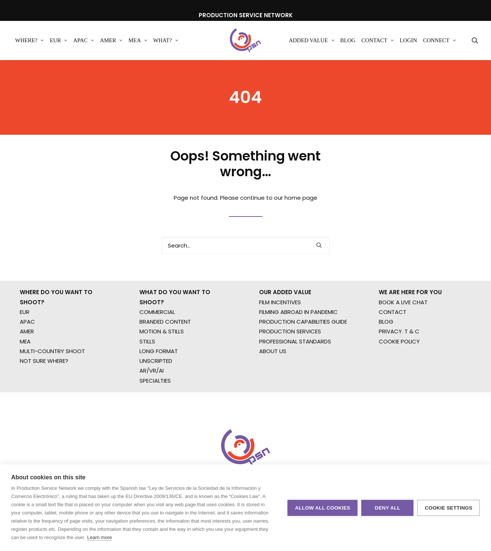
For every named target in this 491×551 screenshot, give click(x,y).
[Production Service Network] (245, 41)
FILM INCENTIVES (280, 323)
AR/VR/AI (151, 392)
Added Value (311, 41)
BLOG (386, 342)
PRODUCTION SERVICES (290, 353)
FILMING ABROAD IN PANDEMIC (298, 333)
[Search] (246, 256)
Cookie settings (448, 508)
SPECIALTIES (155, 401)
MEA (137, 41)
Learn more (99, 537)
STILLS (147, 362)
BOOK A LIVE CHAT (403, 323)
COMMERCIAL (157, 333)
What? (165, 41)
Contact (377, 41)
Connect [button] (439, 41)
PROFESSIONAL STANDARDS (295, 362)
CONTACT (392, 333)
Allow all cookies (322, 508)
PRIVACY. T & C (399, 353)
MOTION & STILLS (161, 353)
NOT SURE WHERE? (44, 382)
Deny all (387, 508)
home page (300, 208)
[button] (475, 40)
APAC (83, 41)
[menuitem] (29, 40)
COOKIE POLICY (399, 362)
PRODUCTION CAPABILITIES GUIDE (303, 342)
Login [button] (408, 41)
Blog (348, 41)
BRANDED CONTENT (165, 342)
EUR (58, 41)
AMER (111, 41)
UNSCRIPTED (155, 382)
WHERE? (29, 41)
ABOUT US (272, 372)
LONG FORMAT (158, 372)
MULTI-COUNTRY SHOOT (52, 372)
